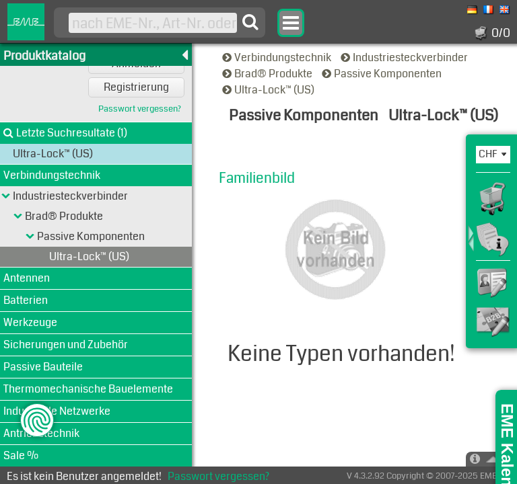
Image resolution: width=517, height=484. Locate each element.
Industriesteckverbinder (405, 57)
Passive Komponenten (383, 73)
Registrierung (136, 87)
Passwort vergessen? (139, 109)
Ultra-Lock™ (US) (269, 89)
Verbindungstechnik (277, 57)
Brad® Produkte (268, 73)
